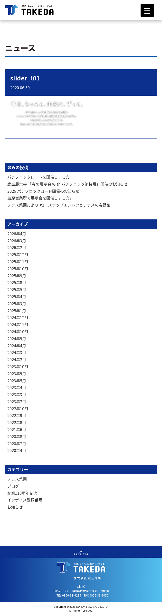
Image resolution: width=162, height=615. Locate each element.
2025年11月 (17, 261)
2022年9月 (16, 415)
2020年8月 (16, 436)
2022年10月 (17, 408)
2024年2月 (16, 359)
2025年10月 (17, 268)
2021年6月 (16, 429)
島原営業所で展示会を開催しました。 (40, 198)
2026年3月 (16, 240)
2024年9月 (16, 338)
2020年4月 (16, 450)
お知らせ (15, 507)
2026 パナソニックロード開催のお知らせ (43, 191)
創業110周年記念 (22, 493)
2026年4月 (16, 233)
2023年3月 (16, 394)
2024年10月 (17, 331)
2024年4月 (16, 345)
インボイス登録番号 (24, 500)
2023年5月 (16, 380)
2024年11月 (17, 324)
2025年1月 (16, 310)
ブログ (13, 486)
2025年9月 (16, 275)
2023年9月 (16, 373)
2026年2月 (16, 247)
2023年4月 (16, 387)
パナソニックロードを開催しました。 (40, 177)
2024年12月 (17, 317)
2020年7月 (16, 443)
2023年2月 (16, 401)
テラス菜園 (17, 479)
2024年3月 (16, 352)
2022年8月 (16, 422)
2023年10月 (17, 366)
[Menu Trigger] (147, 10)
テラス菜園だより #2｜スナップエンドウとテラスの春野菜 (58, 205)
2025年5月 (16, 289)
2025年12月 (17, 254)
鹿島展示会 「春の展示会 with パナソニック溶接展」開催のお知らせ (67, 184)
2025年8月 (16, 282)
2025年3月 (16, 303)
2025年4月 (16, 296)
